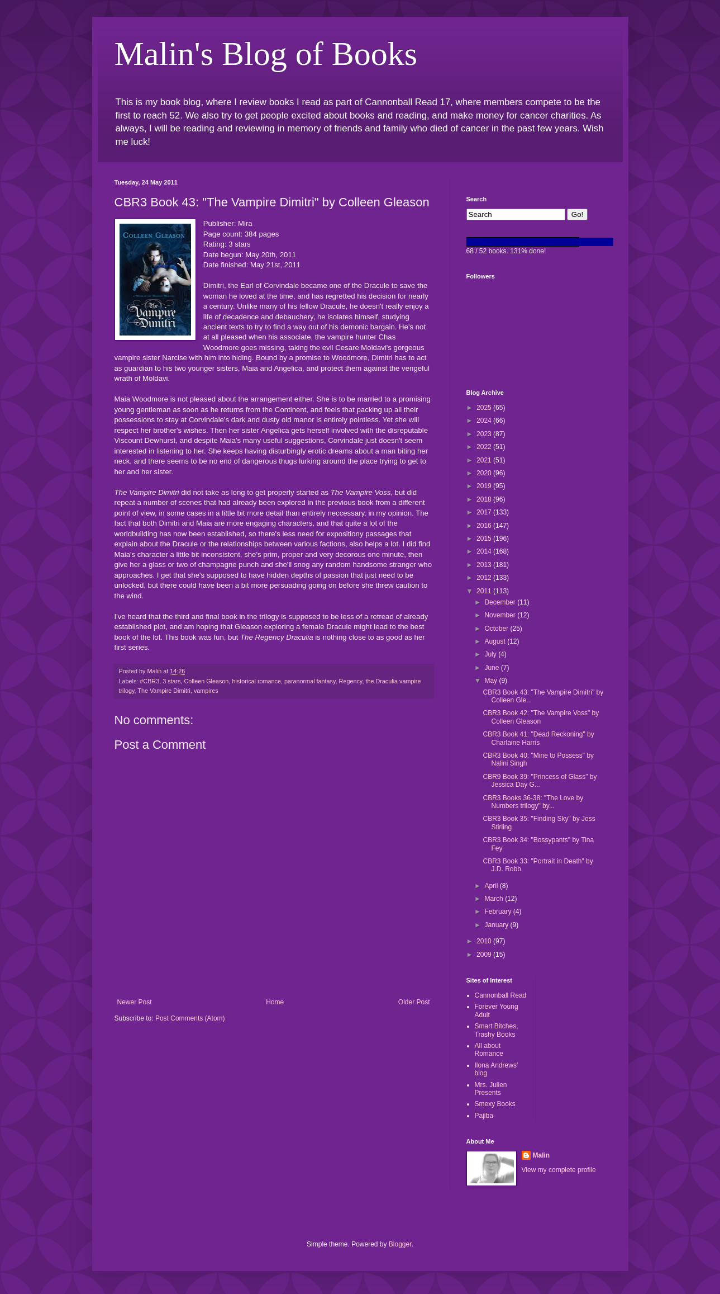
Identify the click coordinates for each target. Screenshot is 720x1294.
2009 (484, 954)
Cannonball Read (501, 995)
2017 (484, 512)
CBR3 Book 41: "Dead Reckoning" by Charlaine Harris (538, 738)
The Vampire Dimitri (163, 690)
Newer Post (134, 1002)
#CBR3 (149, 681)
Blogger (400, 1244)
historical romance (256, 681)
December (500, 602)
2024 (484, 420)
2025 (484, 408)
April (491, 886)
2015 (484, 538)
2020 (484, 473)
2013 (484, 565)
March (494, 899)
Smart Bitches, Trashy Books (496, 1030)
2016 (484, 526)
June (492, 668)
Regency (351, 681)
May (491, 680)
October (497, 628)
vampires (206, 690)
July (491, 654)
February (498, 911)
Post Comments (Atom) (190, 1018)
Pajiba (484, 1116)
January (497, 925)
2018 (484, 499)
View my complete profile (559, 1170)
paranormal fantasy (310, 681)
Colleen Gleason (206, 681)
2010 (484, 941)
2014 (484, 551)
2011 (484, 591)
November (500, 615)
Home (275, 1002)
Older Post (414, 1002)
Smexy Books (495, 1104)
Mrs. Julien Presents (491, 1089)
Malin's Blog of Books (266, 53)
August (495, 641)
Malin (541, 1155)
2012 (484, 578)
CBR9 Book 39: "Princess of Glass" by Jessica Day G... (540, 780)
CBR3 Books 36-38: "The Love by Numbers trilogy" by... (533, 802)
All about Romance (489, 1049)
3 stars (171, 681)
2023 (484, 434)
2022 (484, 447)
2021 (484, 460)
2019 (484, 486)
